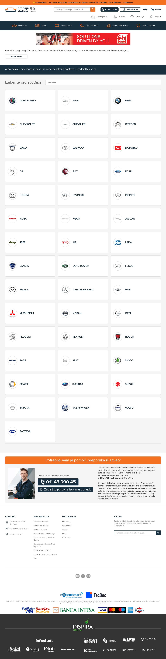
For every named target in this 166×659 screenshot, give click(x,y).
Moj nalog (66, 522)
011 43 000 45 (16, 534)
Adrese (65, 530)
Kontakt (155, 17)
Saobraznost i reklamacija (44, 533)
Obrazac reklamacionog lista (45, 554)
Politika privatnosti (41, 526)
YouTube (88, 576)
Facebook (83, 576)
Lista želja (66, 537)
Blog (35, 558)
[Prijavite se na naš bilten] (137, 532)
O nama (119, 17)
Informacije (137, 17)
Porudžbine (67, 526)
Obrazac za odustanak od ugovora (44, 545)
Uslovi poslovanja (41, 522)
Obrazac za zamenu (42, 550)
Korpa (64, 533)
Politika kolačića (40, 530)
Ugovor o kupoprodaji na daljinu (44, 538)
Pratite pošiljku (99, 17)
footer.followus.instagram (77, 576)
